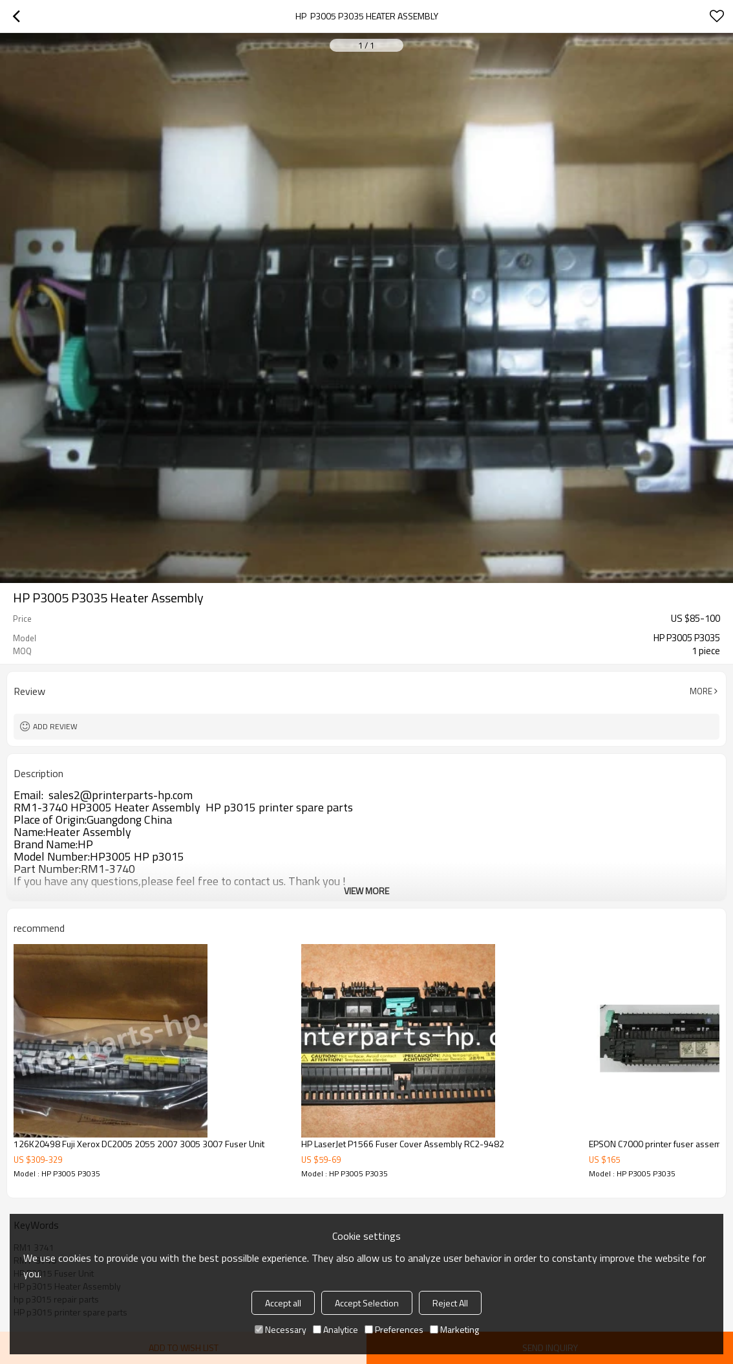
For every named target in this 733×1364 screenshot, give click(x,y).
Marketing (454, 1329)
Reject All (450, 1303)
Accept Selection (367, 1303)
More (701, 691)
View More (366, 890)
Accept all (283, 1303)
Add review (55, 726)
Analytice (335, 1329)
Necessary (280, 1329)
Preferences (394, 1329)
